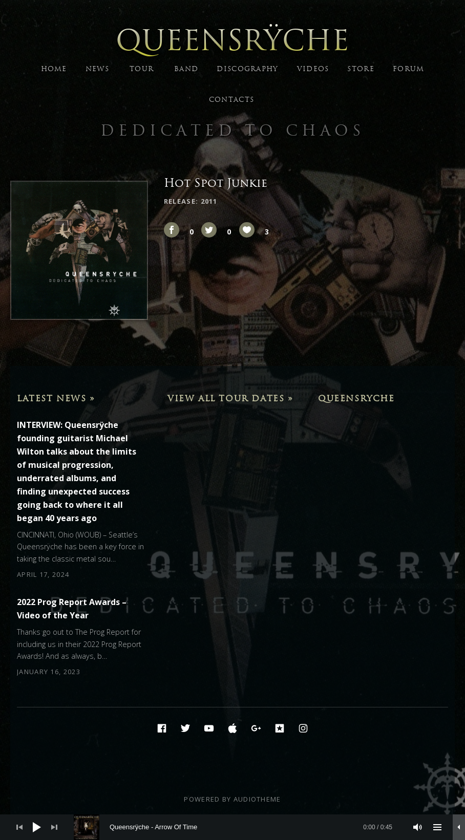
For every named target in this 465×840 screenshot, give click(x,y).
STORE (360, 68)
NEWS (97, 68)
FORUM (409, 68)
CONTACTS (231, 99)
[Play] (37, 827)
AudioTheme (257, 799)
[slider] (238, 827)
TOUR (142, 68)
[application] (232, 827)
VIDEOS (313, 68)
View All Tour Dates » (230, 398)
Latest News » (56, 398)
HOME (54, 68)
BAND (186, 68)
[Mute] (418, 827)
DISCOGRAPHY (247, 68)
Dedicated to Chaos (232, 130)
